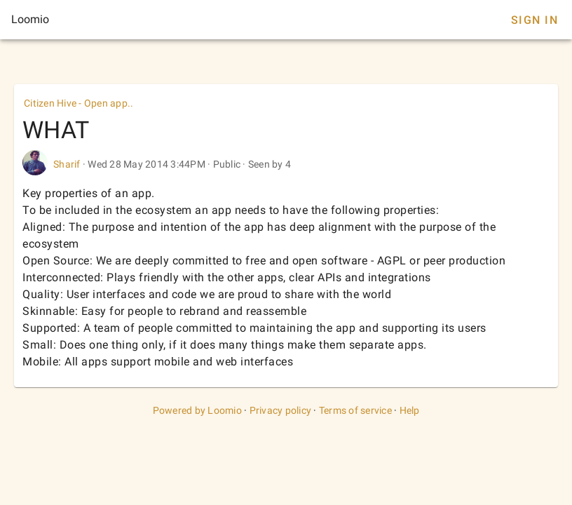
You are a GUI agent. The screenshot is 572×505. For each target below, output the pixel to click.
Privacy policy (281, 410)
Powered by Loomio (197, 410)
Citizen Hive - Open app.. (78, 103)
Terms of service (355, 410)
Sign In (534, 20)
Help (410, 410)
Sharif (67, 164)
